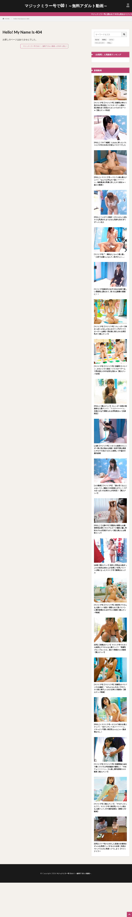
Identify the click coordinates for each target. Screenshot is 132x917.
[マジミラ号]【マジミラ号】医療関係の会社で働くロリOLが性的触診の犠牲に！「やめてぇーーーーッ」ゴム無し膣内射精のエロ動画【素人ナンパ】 (110, 798)
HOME (7, 19)
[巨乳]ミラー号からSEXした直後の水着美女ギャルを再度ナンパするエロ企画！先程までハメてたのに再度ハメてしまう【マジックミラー (110, 881)
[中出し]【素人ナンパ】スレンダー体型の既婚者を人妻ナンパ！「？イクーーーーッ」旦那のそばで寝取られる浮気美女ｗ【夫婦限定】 (110, 426)
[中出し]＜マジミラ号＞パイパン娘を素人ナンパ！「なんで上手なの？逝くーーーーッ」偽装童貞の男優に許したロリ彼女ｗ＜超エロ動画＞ (110, 187)
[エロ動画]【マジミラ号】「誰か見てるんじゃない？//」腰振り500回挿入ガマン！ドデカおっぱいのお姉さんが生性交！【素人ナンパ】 (110, 509)
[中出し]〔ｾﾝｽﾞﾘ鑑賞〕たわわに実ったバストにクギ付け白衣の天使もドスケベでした (110, 147)
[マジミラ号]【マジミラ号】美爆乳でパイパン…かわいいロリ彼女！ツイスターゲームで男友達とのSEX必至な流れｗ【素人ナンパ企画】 (110, 385)
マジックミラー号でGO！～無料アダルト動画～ (66, 6)
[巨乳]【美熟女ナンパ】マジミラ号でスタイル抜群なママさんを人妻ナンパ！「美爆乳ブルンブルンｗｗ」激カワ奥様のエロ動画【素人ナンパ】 (110, 674)
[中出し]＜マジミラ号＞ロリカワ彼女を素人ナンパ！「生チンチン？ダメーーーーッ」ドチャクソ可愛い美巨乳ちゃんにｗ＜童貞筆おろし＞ (110, 757)
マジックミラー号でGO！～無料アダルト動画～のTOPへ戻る (44, 46)
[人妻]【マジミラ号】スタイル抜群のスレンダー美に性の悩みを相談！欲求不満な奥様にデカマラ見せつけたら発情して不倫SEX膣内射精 (110, 467)
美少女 (97, 39)
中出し (109, 43)
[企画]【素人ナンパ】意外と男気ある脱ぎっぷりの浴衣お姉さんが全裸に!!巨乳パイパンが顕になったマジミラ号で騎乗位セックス (110, 591)
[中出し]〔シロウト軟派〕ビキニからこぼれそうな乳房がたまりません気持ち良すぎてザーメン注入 (110, 227)
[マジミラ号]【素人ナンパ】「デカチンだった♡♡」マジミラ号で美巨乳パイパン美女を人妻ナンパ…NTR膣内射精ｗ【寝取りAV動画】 (110, 839)
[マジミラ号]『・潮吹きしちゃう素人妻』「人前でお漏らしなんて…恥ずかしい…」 (110, 265)
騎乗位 (104, 39)
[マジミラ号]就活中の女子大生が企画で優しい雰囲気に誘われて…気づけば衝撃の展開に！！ (110, 304)
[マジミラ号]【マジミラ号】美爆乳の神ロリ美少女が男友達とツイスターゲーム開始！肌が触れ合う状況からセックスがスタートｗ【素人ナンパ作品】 (110, 107)
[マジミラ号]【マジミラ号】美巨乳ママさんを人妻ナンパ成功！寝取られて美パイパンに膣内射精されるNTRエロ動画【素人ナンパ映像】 (110, 633)
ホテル (111, 39)
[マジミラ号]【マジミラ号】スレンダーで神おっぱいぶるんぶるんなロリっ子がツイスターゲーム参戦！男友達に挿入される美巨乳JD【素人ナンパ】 (110, 343)
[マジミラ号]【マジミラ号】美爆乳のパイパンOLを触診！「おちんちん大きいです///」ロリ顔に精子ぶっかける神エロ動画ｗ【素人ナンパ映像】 (110, 715)
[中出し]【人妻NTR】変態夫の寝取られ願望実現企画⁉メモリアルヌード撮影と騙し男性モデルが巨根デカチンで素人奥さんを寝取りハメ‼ (110, 550)
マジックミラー (99, 43)
